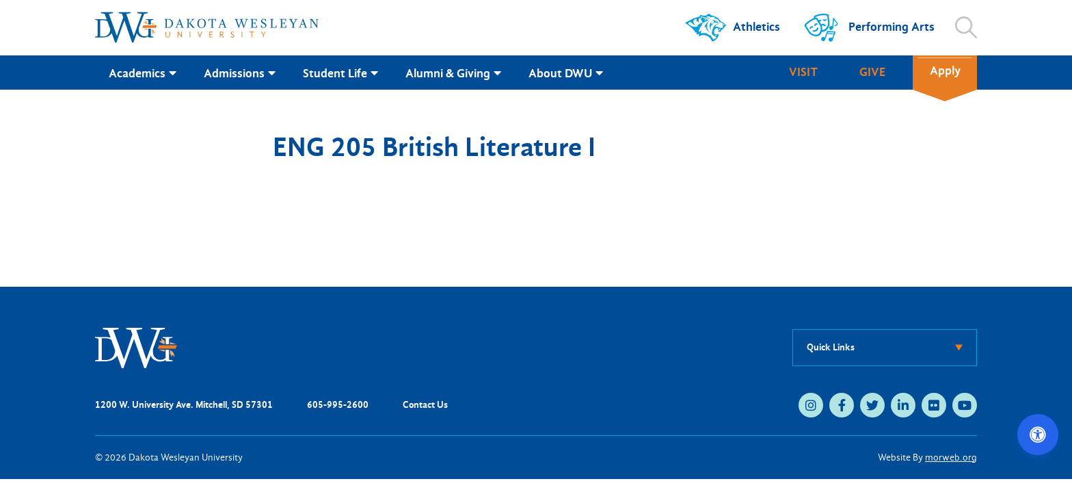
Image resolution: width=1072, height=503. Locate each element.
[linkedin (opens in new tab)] (903, 405)
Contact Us (425, 405)
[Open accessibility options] (1037, 434)
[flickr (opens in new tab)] (934, 405)
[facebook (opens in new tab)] (841, 405)
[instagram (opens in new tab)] (811, 405)
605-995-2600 (337, 405)
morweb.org (951, 457)
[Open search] (966, 27)
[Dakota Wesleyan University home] (207, 27)
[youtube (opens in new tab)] (964, 405)
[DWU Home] (136, 346)
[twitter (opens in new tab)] (872, 405)
